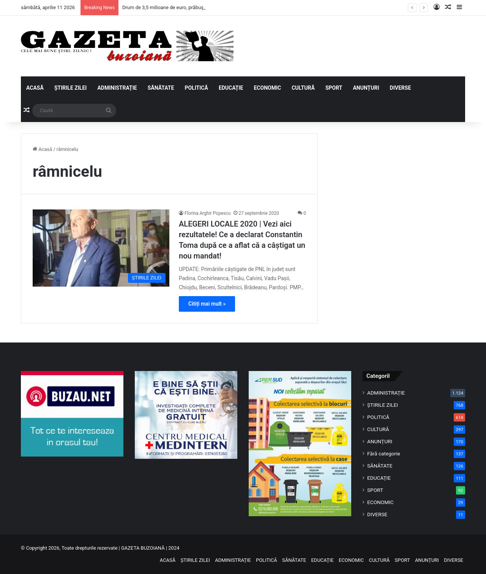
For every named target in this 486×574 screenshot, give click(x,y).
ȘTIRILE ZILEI (70, 88)
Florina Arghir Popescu (207, 213)
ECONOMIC (267, 88)
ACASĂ (35, 88)
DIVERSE (400, 88)
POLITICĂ (196, 88)
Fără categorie (383, 453)
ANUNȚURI (366, 88)
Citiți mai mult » (207, 304)
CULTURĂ (303, 88)
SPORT (333, 88)
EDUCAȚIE (231, 88)
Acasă (42, 149)
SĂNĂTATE (161, 88)
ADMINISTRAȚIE (117, 88)
